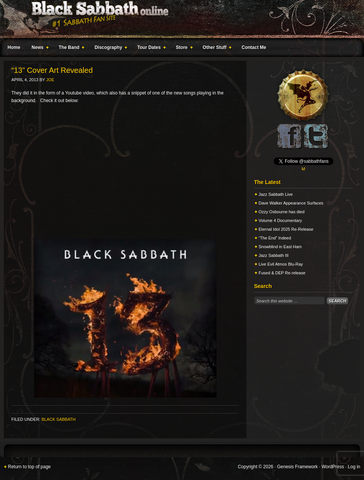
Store (182, 48)
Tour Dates (149, 48)
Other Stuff (215, 48)
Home (14, 47)
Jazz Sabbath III (274, 255)
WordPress (333, 466)
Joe (50, 79)
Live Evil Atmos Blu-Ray (281, 264)
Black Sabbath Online (178, 19)
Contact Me (254, 47)
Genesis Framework (297, 466)
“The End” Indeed (275, 238)
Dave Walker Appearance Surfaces (291, 203)
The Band (70, 48)
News (38, 48)
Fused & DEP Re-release (282, 273)
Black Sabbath (58, 419)
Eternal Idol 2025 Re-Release (286, 229)
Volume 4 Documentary (280, 220)
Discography (109, 48)
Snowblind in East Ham (280, 246)
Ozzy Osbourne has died (281, 211)
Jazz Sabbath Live (276, 194)
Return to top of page (29, 466)
